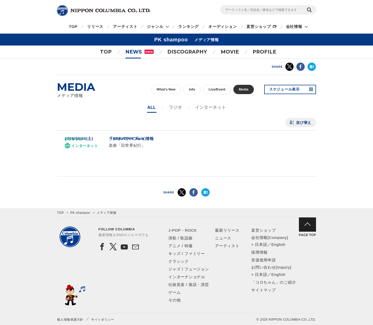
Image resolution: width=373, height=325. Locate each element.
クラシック (178, 261)
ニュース (223, 238)
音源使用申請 (263, 260)
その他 (174, 300)
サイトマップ (263, 290)
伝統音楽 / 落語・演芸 (188, 284)
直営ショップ (258, 26)
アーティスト (125, 26)
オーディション (222, 26)
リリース (95, 26)
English (278, 244)
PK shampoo (80, 213)
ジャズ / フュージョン (188, 269)
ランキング (188, 26)
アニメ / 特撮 (180, 246)
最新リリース (227, 230)
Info (192, 89)
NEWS (139, 52)
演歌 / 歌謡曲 (180, 238)
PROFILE (264, 52)
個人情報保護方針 (70, 319)
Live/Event (217, 89)
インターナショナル (186, 277)
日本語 (261, 244)
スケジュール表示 (284, 89)
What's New (166, 89)
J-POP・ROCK (182, 230)
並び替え (303, 122)
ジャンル (155, 26)
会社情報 (294, 26)
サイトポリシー (102, 319)
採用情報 (259, 252)
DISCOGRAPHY (187, 52)
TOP (73, 26)
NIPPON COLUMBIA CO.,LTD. (103, 10)
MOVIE (230, 52)
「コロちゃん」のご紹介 (273, 282)
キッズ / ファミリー (186, 253)
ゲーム (174, 292)
